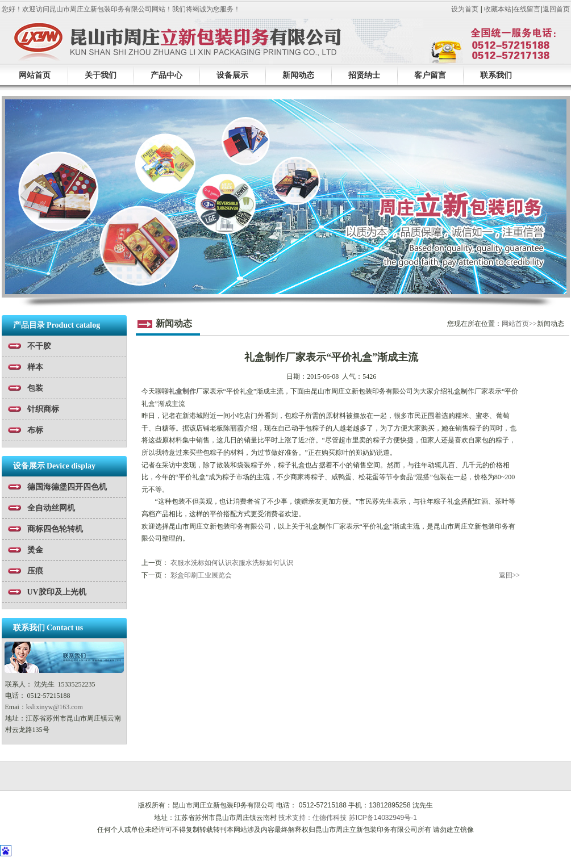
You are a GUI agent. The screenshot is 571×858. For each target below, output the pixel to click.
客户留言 (430, 74)
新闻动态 (298, 74)
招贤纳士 (364, 74)
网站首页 (35, 74)
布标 (35, 430)
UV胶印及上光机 (56, 592)
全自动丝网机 (51, 508)
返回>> (509, 575)
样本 (35, 367)
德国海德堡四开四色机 (67, 487)
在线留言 (526, 9)
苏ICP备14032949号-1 (383, 818)
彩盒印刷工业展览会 (201, 575)
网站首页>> (519, 324)
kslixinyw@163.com (54, 707)
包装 (35, 388)
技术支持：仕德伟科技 (312, 818)
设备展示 (232, 74)
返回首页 (556, 9)
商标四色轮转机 (55, 529)
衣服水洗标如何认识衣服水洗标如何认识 (231, 563)
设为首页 (464, 9)
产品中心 (166, 74)
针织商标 (43, 409)
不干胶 (39, 346)
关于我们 (100, 74)
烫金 (35, 550)
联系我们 (496, 74)
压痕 (35, 571)
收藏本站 (497, 9)
